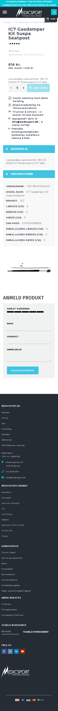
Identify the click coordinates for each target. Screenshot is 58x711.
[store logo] (29, 12)
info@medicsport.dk (25, 121)
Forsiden (7, 22)
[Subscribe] (35, 631)
